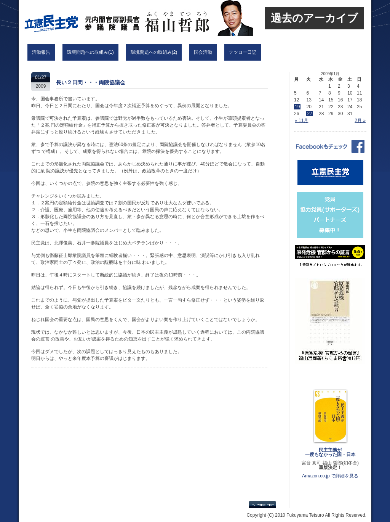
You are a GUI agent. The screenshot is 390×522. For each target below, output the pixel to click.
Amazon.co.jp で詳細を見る (330, 476)
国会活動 (203, 52)
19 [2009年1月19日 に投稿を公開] (297, 106)
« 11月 (301, 120)
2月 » (360, 120)
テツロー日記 (242, 52)
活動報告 (41, 52)
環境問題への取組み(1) (90, 52)
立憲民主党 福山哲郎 (120, 18)
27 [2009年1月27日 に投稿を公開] (309, 113)
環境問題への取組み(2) (154, 52)
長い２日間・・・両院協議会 (90, 82)
